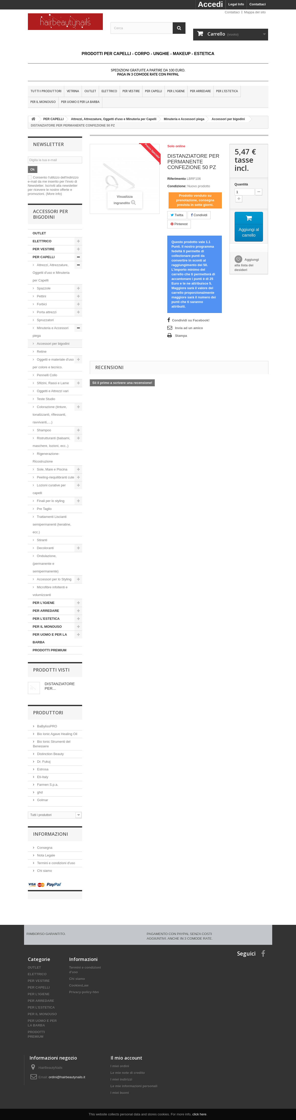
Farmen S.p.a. (47, 785)
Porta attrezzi (46, 312)
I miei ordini (120, 1061)
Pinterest (179, 224)
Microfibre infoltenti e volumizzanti (50, 591)
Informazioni (50, 834)
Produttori (48, 712)
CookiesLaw (79, 980)
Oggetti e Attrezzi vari (52, 391)
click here (199, 1114)
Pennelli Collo (46, 375)
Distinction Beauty (50, 754)
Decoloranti (45, 548)
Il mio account (126, 1053)
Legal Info (236, 4)
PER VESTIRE (131, 91)
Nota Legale (45, 855)
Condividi (199, 215)
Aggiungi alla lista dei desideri (247, 266)
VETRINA (73, 91)
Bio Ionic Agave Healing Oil (56, 734)
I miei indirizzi (121, 1074)
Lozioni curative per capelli (49, 489)
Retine (41, 351)
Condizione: (176, 186)
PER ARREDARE (200, 91)
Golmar (42, 800)
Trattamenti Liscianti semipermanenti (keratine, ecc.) (52, 524)
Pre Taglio (44, 509)
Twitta (177, 215)
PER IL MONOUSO (43, 102)
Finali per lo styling (50, 501)
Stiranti (41, 540)
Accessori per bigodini (53, 344)
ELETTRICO (109, 91)
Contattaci (257, 4)
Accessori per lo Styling (54, 579)
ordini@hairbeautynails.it (67, 1072)
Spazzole (43, 288)
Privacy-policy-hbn (84, 987)
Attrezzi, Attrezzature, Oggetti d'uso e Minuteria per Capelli (51, 272)
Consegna (44, 848)
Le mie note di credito (128, 1068)
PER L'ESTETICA (227, 91)
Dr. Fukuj (43, 761)
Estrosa (42, 769)
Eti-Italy (42, 777)
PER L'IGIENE (176, 91)
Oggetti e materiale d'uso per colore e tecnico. (53, 363)
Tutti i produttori (45, 91)
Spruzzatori (45, 320)
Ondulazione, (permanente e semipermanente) (46, 563)
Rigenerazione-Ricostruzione (46, 457)
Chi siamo (44, 871)
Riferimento (176, 179)
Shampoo (44, 430)
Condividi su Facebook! (191, 320)
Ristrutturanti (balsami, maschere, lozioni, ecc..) (51, 442)
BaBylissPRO (46, 726)
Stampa (181, 336)
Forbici (41, 304)
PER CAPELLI (153, 91)
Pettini (41, 296)
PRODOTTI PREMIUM (50, 650)
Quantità (241, 184)
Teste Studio (45, 399)
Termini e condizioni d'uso (55, 863)
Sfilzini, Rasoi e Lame (52, 383)
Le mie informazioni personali (134, 1081)
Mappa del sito (255, 12)
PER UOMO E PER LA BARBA (80, 102)
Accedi (210, 4)
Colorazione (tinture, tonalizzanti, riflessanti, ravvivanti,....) (50, 414)
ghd (39, 792)
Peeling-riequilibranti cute (55, 477)
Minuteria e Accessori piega (51, 332)
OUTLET (90, 91)
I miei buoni (120, 1088)
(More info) (54, 194)
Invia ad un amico (189, 328)
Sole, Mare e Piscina (52, 469)
